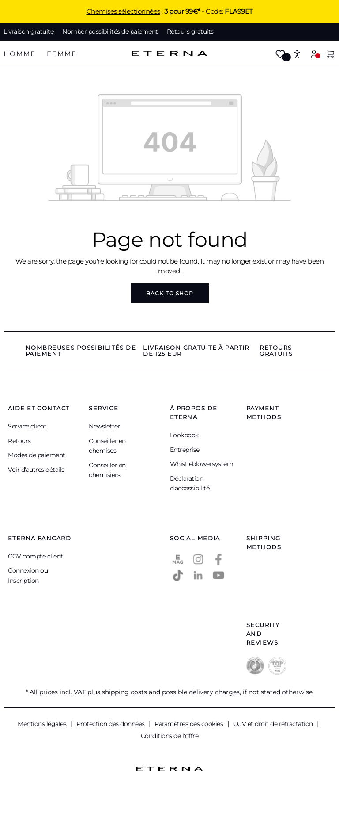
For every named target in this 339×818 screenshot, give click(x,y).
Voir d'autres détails (36, 470)
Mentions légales (43, 724)
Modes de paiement (36, 455)
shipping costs (124, 692)
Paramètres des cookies (189, 724)
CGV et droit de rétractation (274, 724)
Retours (19, 441)
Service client (27, 426)
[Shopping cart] (330, 54)
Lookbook (184, 435)
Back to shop (169, 293)
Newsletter (104, 426)
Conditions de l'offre (170, 736)
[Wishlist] (280, 54)
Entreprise (185, 450)
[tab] (20, 54)
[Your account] (314, 53)
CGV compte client (35, 556)
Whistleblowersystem (202, 464)
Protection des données (111, 724)
